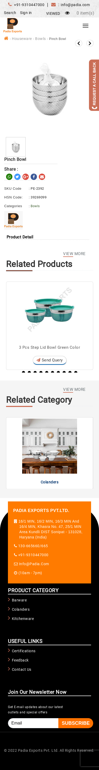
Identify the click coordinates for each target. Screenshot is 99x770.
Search (10, 13)
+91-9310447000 (29, 5)
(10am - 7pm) (30, 573)
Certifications (24, 651)
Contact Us (21, 669)
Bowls (40, 39)
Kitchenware (23, 619)
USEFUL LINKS (25, 641)
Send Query (49, 360)
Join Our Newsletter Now (37, 692)
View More (74, 254)
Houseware (22, 39)
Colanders (50, 482)
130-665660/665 (33, 546)
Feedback (20, 660)
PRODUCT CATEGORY (33, 590)
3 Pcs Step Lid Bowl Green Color (49, 347)
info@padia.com (34, 564)
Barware (19, 600)
